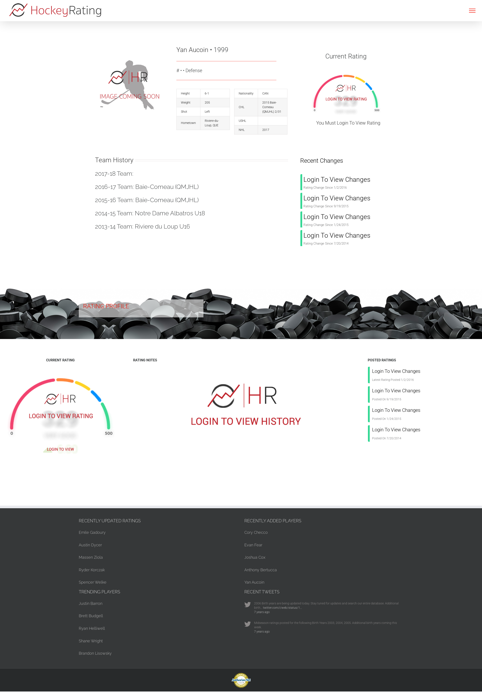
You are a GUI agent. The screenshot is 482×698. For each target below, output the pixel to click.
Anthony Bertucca (260, 570)
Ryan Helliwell (92, 628)
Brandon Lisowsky (95, 653)
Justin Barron (90, 603)
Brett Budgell (91, 616)
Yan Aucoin (254, 582)
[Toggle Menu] (472, 11)
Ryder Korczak (92, 570)
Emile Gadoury (92, 532)
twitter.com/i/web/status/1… (282, 607)
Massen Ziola (91, 557)
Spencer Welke (92, 582)
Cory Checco (256, 532)
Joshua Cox (254, 557)
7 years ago (262, 612)
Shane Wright (91, 641)
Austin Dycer (90, 545)
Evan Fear (253, 545)
